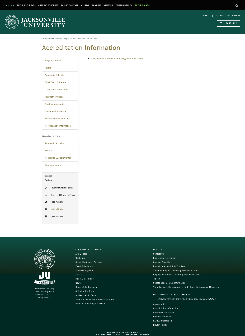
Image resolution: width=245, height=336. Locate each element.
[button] (236, 6)
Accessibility (159, 304)
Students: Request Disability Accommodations (176, 270)
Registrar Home (53, 60)
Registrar (68, 38)
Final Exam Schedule (55, 82)
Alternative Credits (54, 96)
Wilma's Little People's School (91, 303)
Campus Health (124, 5)
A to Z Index (81, 253)
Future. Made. (142, 5)
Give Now (233, 16)
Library (79, 274)
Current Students (48, 5)
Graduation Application (56, 89)
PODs (48, 150)
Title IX (157, 278)
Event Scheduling (84, 266)
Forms (48, 67)
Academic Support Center (58, 157)
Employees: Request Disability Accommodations (177, 274)
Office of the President (87, 287)
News (78, 282)
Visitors (108, 5)
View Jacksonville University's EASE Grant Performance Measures (186, 287)
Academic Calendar (55, 75)
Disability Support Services (89, 262)
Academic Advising (54, 143)
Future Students (26, 5)
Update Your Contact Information (169, 282)
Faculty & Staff (69, 5)
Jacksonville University (52, 38)
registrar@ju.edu (57, 209)
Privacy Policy (160, 324)
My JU (219, 16)
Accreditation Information (165, 308)
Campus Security (161, 262)
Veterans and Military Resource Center (95, 299)
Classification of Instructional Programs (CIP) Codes (117, 58)
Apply (207, 16)
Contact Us (158, 253)
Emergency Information (164, 258)
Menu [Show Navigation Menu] (228, 23)
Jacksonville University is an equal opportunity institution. (187, 298)
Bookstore (81, 258)
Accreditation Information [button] (61, 127)
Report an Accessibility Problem (169, 266)
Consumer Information (164, 312)
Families (96, 5)
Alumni (85, 5)
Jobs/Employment (84, 270)
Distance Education (162, 316)
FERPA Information (162, 320)
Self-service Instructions (57, 118)
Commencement (53, 165)
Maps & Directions (85, 278)
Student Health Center (86, 295)
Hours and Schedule (55, 111)
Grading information (55, 104)
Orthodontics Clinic (85, 291)
